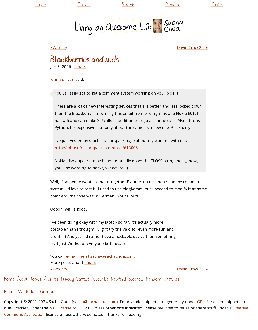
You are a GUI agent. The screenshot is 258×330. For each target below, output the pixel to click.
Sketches (171, 279)
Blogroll (135, 279)
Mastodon (27, 291)
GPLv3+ (204, 301)
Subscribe (99, 279)
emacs (80, 66)
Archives (51, 279)
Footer (217, 4)
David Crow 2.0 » (192, 47)
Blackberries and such (84, 60)
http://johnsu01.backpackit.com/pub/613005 (96, 147)
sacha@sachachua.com (94, 301)
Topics (40, 4)
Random (172, 4)
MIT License (60, 307)
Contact (84, 4)
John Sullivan (62, 79)
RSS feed (118, 279)
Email (9, 291)
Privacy (67, 279)
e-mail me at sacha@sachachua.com (100, 256)
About (22, 279)
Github (46, 291)
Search (128, 4)
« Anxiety (58, 47)
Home (9, 279)
